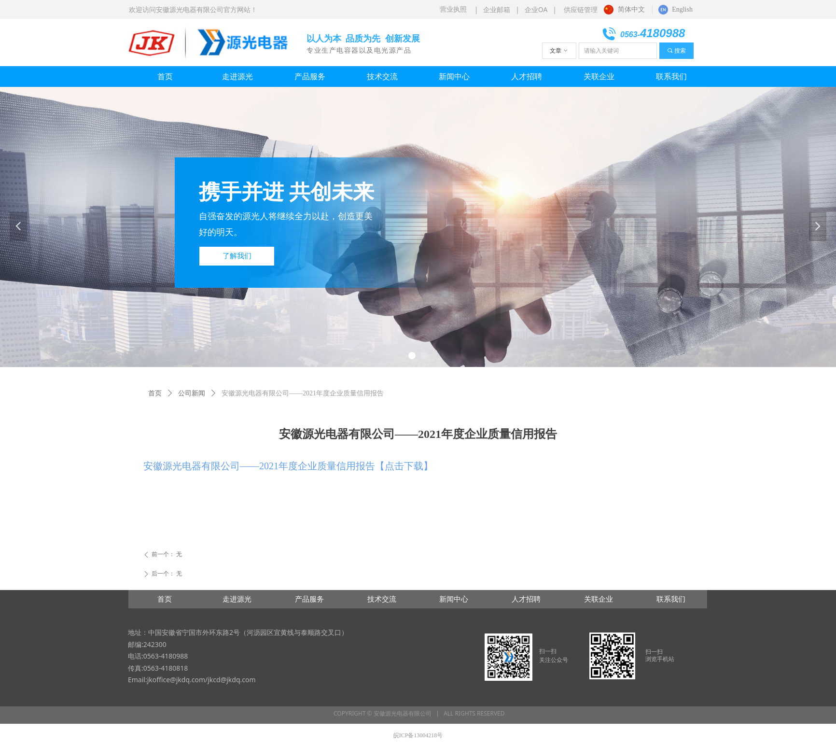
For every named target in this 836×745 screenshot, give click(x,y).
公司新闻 (191, 393)
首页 (155, 393)
